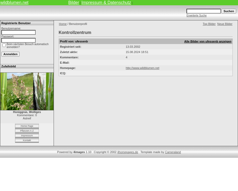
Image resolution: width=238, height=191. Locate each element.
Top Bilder (209, 23)
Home (63, 23)
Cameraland (173, 152)
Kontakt (27, 140)
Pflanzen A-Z (27, 130)
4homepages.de (127, 152)
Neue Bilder (224, 23)
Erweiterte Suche (196, 15)
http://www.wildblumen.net (142, 68)
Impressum (27, 135)
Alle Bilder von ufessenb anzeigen (208, 41)
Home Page (27, 126)
